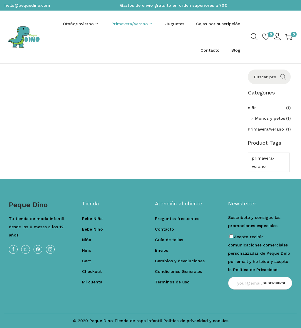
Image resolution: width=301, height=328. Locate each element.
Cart (86, 260)
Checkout (92, 271)
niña (252, 107)
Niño (86, 250)
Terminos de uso (172, 282)
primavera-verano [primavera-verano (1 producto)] (263, 162)
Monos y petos (270, 118)
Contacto (164, 229)
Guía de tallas (169, 239)
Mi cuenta (92, 282)
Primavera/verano (266, 129)
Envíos (161, 250)
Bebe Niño (92, 229)
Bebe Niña (92, 218)
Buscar (283, 77)
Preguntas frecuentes (177, 218)
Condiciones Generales (178, 271)
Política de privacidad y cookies (195, 320)
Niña (86, 239)
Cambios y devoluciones (180, 260)
